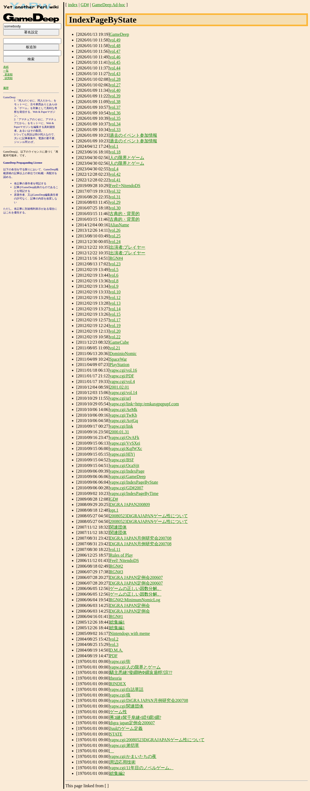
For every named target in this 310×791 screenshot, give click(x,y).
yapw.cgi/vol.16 (123, 370)
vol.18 (115, 152)
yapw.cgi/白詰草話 (127, 689)
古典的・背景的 (124, 213)
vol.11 (115, 549)
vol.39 (114, 96)
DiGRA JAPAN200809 (130, 504)
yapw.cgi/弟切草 (124, 745)
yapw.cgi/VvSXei (125, 443)
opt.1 (114, 510)
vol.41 (115, 180)
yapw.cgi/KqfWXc (126, 448)
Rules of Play (121, 555)
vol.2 (114, 639)
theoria (116, 678)
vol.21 (114, 348)
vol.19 (115, 325)
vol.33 (115, 129)
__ (112, 750)
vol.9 (114, 286)
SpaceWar (118, 359)
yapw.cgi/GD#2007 (126, 488)
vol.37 (115, 107)
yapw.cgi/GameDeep (128, 476)
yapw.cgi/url (120, 398)
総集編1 (117, 622)
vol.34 (115, 124)
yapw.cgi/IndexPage (127, 471)
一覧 (6, 70)
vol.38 (114, 101)
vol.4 (114, 169)
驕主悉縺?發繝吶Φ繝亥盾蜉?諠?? (141, 672)
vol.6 (114, 275)
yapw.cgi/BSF (122, 460)
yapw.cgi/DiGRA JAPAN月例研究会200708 (149, 700)
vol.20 (115, 331)
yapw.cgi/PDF (121, 376)
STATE (116, 734)
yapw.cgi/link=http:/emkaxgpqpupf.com (144, 404)
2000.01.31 (119, 432)
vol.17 (115, 320)
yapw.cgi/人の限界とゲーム (135, 667)
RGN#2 (116, 566)
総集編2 (117, 773)
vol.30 (115, 208)
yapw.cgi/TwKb (123, 415)
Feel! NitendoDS (124, 560)
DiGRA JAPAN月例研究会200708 (140, 538)
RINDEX (118, 683)
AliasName (119, 225)
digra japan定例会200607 (132, 722)
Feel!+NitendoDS (125, 185)
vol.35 (115, 118)
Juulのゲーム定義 (126, 728)
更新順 (9, 74)
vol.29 (114, 202)
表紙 (6, 66)
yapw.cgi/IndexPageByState (134, 482)
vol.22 (115, 337)
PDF (114, 655)
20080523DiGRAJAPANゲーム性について (149, 516)
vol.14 (115, 309)
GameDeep (119, 34)
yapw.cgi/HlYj (122, 454)
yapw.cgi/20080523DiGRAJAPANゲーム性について (157, 739)
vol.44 (114, 68)
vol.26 (114, 230)
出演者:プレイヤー (127, 247)
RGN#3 (116, 571)
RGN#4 (116, 258)
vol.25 (115, 236)
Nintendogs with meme (130, 633)
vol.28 (115, 79)
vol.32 (115, 191)
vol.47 (114, 51)
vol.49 (114, 40)
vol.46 (114, 57)
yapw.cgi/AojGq (124, 420)
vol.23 (115, 264)
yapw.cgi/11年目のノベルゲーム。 (142, 767)
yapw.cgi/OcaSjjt (124, 465)
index (73, 4)
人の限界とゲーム (127, 157)
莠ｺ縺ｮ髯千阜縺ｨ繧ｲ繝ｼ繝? (135, 717)
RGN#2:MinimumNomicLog (135, 599)
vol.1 (114, 146)
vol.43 (114, 73)
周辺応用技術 (123, 762)
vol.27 (115, 85)
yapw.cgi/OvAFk (124, 437)
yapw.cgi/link (121, 426)
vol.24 (115, 241)
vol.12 (115, 297)
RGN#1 (116, 616)
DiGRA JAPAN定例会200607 (136, 577)
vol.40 (114, 90)
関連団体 (118, 527)
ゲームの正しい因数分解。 (135, 588)
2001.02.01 (119, 387)
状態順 (9, 78)
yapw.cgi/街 (120, 661)
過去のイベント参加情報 (133, 135)
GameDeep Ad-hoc (108, 4)
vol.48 (114, 45)
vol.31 (115, 197)
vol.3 (114, 644)
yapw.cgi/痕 (120, 695)
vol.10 (115, 292)
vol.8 (114, 281)
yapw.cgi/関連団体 (127, 706)
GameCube (119, 342)
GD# (85, 4)
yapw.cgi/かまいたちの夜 (133, 756)
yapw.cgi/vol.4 (122, 381)
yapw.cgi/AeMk (123, 409)
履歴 (6, 87)
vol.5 (114, 269)
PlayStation (119, 364)
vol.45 (114, 62)
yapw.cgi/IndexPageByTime (134, 493)
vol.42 (115, 174)
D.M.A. (116, 650)
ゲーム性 (118, 711)
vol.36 (115, 113)
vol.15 (115, 314)
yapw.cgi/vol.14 (123, 392)
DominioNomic (122, 353)
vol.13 (115, 303)
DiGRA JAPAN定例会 (130, 605)
